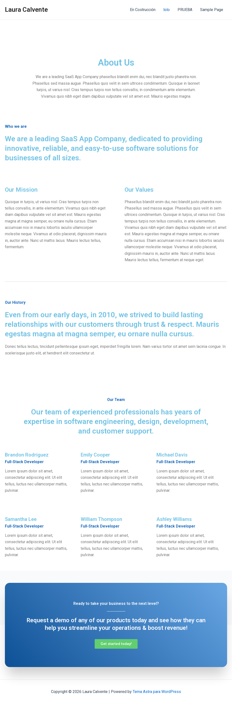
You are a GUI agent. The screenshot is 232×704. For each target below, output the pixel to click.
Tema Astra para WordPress (157, 691)
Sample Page (211, 9)
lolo (166, 9)
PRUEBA (185, 9)
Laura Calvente (26, 9)
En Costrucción (142, 9)
